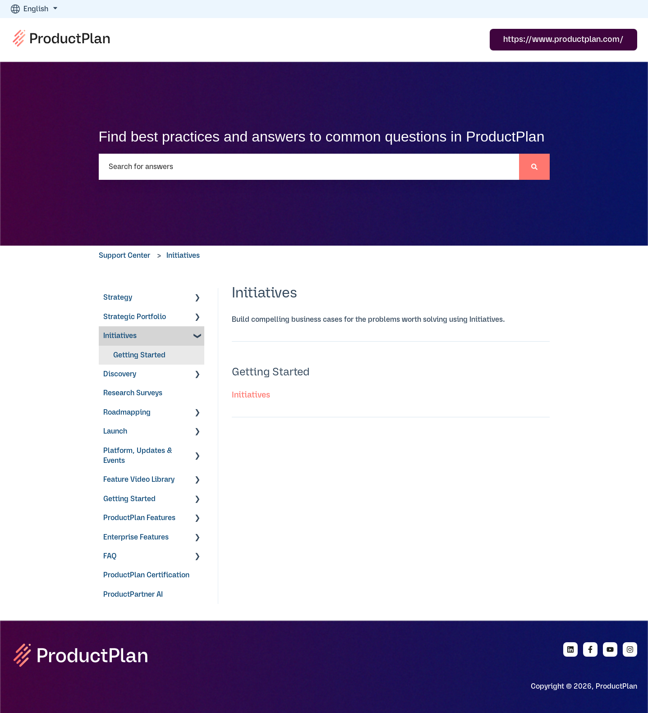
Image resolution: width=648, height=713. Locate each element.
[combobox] (309, 167)
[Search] (534, 167)
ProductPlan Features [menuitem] (139, 517)
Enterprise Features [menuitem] (136, 537)
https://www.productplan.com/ (563, 40)
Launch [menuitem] (115, 431)
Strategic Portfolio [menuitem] (134, 316)
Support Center (124, 255)
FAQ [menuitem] (110, 556)
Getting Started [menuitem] (139, 355)
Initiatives (183, 255)
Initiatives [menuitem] (120, 335)
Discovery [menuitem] (119, 374)
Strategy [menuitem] (117, 297)
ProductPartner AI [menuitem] (133, 594)
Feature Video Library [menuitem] (139, 479)
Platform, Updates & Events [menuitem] (137, 455)
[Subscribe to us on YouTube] (610, 649)
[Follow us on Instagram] (630, 649)
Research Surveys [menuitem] (132, 393)
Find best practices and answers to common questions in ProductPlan (322, 136)
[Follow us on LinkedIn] (570, 649)
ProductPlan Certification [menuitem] (146, 575)
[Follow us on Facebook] (590, 649)
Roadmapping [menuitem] (127, 412)
